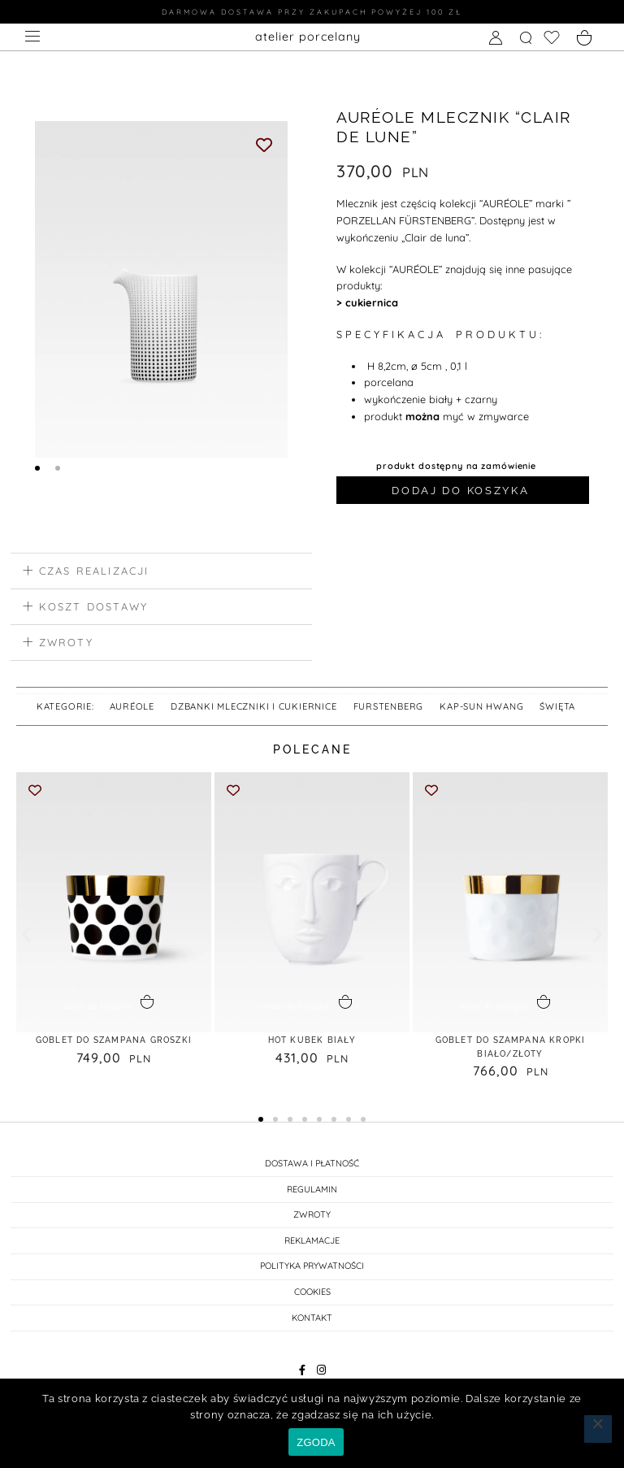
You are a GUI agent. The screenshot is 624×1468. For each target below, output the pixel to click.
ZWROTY (312, 1221)
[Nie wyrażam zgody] (598, 1429)
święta (557, 706)
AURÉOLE (132, 706)
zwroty (66, 641)
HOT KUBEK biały (312, 1046)
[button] (161, 571)
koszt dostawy (94, 606)
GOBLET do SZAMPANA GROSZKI (114, 1053)
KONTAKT (312, 1324)
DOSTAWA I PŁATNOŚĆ (312, 1169)
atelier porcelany (308, 36)
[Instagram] (321, 1376)
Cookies (312, 1298)
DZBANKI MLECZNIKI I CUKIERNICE (254, 706)
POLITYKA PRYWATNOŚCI (312, 1273)
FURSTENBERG (388, 706)
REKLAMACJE (312, 1247)
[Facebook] (302, 1376)
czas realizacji (94, 570)
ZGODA (316, 1442)
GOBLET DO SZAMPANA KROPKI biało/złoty (510, 1053)
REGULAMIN (312, 1195)
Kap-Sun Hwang (481, 706)
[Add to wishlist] (264, 144)
